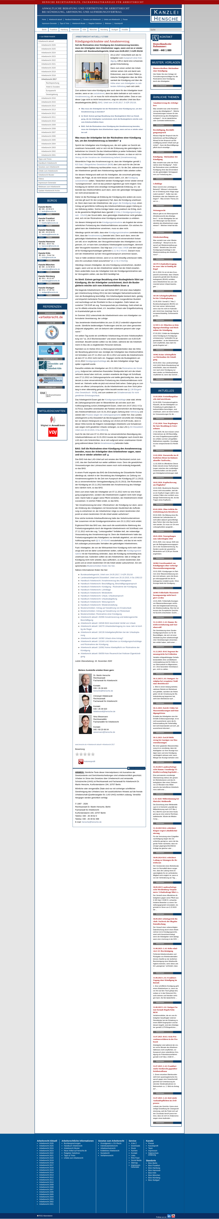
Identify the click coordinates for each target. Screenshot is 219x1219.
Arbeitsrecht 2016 (48, 98)
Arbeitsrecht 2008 (48, 129)
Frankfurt (53, 30)
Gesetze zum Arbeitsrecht (92, 19)
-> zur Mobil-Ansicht (47, 37)
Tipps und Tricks (45, 159)
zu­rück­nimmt (99, 93)
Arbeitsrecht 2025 (48, 49)
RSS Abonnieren (136, 768)
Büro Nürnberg (154, 1178)
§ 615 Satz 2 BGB (120, 248)
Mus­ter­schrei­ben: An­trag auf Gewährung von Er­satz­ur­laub (106, 608)
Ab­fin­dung (134, 412)
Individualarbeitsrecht (109, 1146)
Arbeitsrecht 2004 (48, 144)
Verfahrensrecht (106, 1155)
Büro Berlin (152, 1163)
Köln (84, 30)
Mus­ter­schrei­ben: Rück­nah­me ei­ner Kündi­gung (101, 614)
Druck (133, 1148)
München (93, 30)
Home (44, 19)
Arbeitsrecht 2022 (48, 60)
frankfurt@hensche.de (50, 223)
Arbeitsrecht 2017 (49, 79)
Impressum (152, 1151)
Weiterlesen (160, 125)
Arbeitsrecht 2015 (48, 102)
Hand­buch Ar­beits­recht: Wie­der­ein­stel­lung (99, 605)
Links (133, 1155)
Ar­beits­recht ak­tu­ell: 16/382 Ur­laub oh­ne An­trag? (102, 638)
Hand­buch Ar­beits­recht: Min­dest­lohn (96, 593)
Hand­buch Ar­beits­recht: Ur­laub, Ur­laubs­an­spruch (102, 596)
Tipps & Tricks (64, 23)
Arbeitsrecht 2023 (48, 56)
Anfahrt (41, 214)
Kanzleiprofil (118, 23)
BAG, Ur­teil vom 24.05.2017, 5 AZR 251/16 (117, 102)
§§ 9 (98, 540)
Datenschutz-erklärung (153, 1154)
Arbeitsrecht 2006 (48, 136)
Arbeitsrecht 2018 (48, 75)
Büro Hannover (154, 1170)
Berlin (44, 30)
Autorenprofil (86, 761)
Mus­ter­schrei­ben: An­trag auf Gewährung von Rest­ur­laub (105, 611)
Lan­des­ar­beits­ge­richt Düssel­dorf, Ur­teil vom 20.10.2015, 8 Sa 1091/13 (111, 577)
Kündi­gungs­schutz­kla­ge (96, 361)
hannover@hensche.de (50, 246)
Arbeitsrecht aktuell (55, 19)
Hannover (75, 30)
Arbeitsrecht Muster (78, 23)
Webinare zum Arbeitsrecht (49, 187)
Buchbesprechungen (72, 1143)
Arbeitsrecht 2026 (48, 45)
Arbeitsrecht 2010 (48, 121)
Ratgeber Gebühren (95, 23)
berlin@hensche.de (49, 211)
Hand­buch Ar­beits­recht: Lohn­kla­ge (96, 590)
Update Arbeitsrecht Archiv (49, 191)
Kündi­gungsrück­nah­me (112, 222)
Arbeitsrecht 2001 (48, 155)
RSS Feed (135, 1158)
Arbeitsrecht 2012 (48, 113)
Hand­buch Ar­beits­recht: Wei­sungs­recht (98, 602)
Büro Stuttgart (153, 1180)
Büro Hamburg (154, 1168)
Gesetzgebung (52, 94)
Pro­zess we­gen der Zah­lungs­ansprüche (103, 415)
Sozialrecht (104, 1153)
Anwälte (125, 30)
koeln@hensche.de (49, 257)
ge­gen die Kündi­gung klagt (124, 203)
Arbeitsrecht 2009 (48, 125)
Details (49, 214)
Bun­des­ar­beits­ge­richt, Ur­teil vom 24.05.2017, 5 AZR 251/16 (107, 574)
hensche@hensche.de (103, 691)
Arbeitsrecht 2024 (48, 53)
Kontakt (134, 1153)
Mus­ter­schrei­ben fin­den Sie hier (101, 566)
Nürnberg (104, 30)
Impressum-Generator (49, 23)
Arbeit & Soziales (53, 87)
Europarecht (51, 91)
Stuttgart (114, 30)
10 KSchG (105, 540)
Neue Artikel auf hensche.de (75, 1151)
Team (150, 1148)
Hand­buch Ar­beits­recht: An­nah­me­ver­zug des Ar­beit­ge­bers (106, 580)
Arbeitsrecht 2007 (48, 132)
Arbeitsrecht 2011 (48, 117)
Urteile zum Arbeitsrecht (112, 19)
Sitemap (134, 1163)
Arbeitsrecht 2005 (48, 140)
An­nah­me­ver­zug (82, 96)
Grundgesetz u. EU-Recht (110, 1143)
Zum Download (161, 86)
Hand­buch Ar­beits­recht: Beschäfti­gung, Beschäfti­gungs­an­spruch (109, 583)
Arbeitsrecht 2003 (48, 147)
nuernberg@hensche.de (51, 281)
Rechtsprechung (52, 83)
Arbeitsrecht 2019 (48, 72)
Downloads (135, 1146)
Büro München (154, 1175)
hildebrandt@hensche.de (104, 711)
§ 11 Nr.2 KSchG (119, 251)
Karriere (134, 1151)
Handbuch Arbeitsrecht (72, 19)
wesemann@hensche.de (104, 732)
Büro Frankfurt (154, 1166)
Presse (125, 19)
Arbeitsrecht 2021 (48, 64)
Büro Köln (152, 1173)
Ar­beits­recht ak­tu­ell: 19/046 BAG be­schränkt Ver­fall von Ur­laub (108, 623)
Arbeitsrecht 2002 (48, 151)
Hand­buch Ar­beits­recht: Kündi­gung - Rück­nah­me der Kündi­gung (109, 587)
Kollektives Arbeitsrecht (109, 1151)
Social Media (136, 1160)
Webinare (108, 23)
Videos (41, 179)
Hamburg (64, 30)
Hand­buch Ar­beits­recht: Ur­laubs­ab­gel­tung (99, 599)
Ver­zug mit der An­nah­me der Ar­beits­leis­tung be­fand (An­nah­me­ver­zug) (105, 157)
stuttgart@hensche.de (50, 292)
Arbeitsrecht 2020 (48, 68)
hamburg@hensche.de (50, 234)
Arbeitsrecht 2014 (48, 106)
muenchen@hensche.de (51, 269)
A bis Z (134, 1143)
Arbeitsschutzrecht (107, 1148)
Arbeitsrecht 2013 (48, 110)
